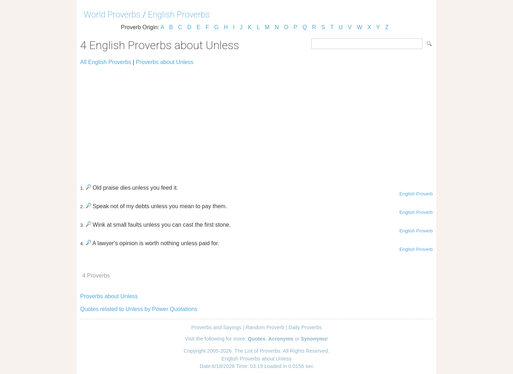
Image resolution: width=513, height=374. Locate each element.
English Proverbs (179, 15)
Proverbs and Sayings (216, 327)
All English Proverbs (105, 62)
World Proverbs (112, 15)
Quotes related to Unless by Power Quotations (138, 309)
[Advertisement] (256, 122)
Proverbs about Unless (164, 62)
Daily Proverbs (305, 327)
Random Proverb (264, 327)
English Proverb (416, 193)
